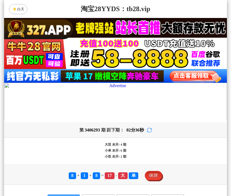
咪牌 (153, 175)
